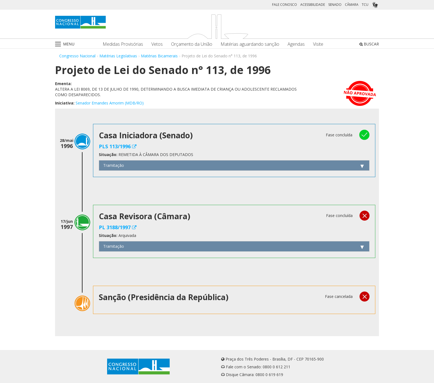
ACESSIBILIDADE (312, 4)
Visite (318, 44)
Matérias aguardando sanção (250, 44)
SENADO (335, 4)
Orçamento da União (191, 44)
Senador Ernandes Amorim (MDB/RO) (110, 103)
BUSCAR (369, 44)
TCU (365, 4)
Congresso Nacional (77, 55)
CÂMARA (351, 4)
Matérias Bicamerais (159, 55)
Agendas (296, 44)
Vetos (157, 44)
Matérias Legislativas (118, 55)
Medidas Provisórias (123, 44)
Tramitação (113, 165)
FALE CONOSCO (284, 4)
